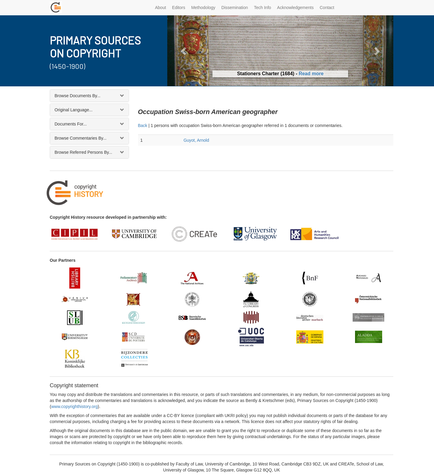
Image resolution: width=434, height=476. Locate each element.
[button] (184, 50)
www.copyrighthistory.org (74, 406)
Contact (327, 7)
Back (142, 125)
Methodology (203, 7)
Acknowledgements (295, 7)
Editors (178, 7)
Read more (311, 73)
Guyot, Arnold (196, 140)
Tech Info (262, 7)
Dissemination (235, 7)
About (160, 7)
